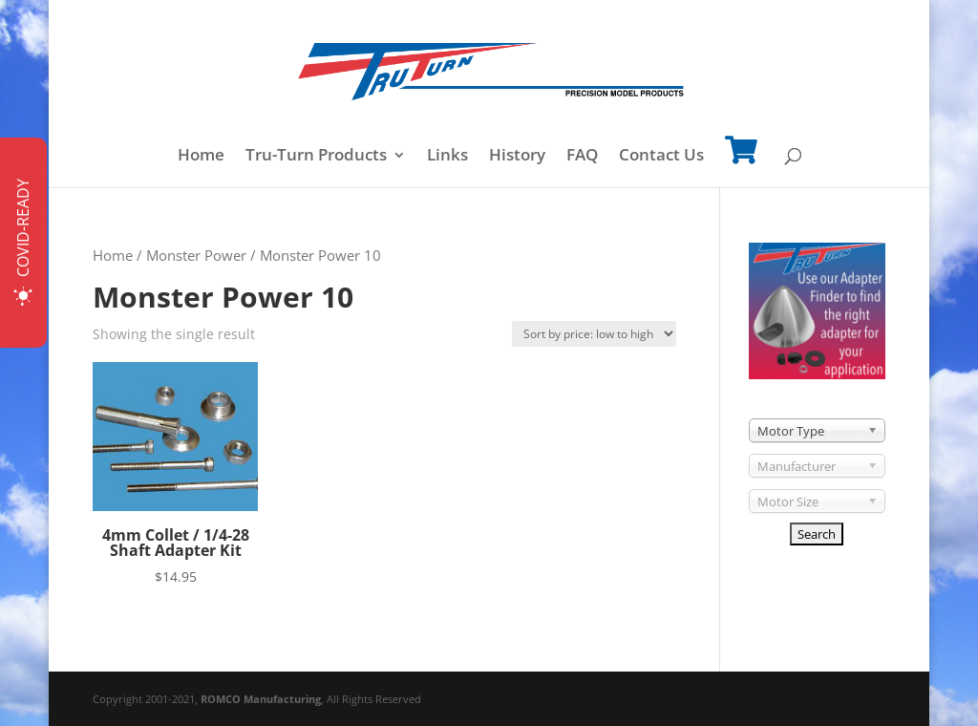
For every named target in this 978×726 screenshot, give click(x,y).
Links (447, 156)
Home (201, 156)
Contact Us (661, 156)
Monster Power (196, 255)
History (517, 156)
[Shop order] (594, 334)
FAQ (582, 156)
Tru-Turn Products (316, 156)
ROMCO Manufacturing (261, 699)
